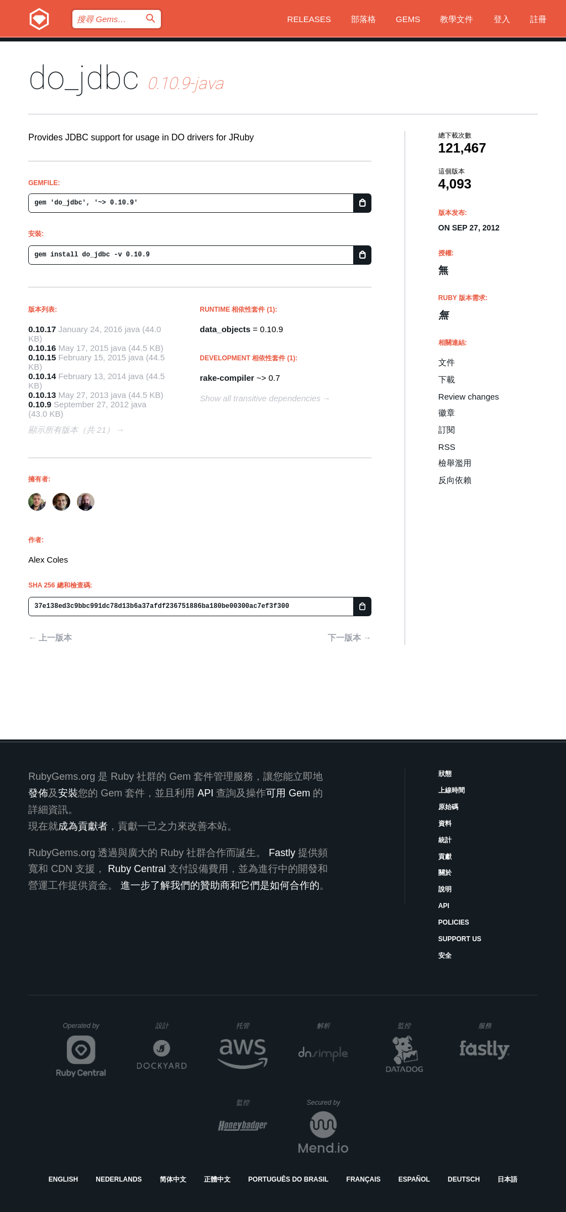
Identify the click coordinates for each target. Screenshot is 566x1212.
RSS (446, 447)
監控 (413, 1025)
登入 (502, 19)
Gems (408, 19)
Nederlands (119, 1179)
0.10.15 (42, 357)
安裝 (68, 793)
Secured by (327, 1102)
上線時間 (451, 790)
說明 (445, 889)
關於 (445, 873)
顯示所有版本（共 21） (71, 429)
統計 (445, 840)
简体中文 (173, 1179)
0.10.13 (42, 395)
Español (414, 1179)
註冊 (538, 19)
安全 (445, 955)
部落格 (363, 19)
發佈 (38, 793)
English (63, 1179)
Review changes (468, 396)
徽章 (446, 412)
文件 (446, 362)
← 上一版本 (50, 637)
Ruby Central (137, 868)
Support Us (459, 939)
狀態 (445, 774)
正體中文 (217, 1179)
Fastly (282, 852)
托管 (250, 1025)
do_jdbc (83, 77)
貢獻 (445, 857)
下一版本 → (349, 637)
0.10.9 (39, 404)
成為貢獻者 (83, 826)
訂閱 (446, 429)
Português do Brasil (288, 1179)
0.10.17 (42, 329)
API (443, 906)
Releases (309, 19)
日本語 (507, 1179)
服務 (493, 1025)
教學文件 (456, 19)
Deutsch (464, 1179)
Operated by (84, 1029)
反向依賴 (454, 480)
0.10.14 (42, 376)
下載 (446, 379)
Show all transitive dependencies (260, 398)
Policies (453, 922)
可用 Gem (288, 793)
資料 (445, 823)
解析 (332, 1025)
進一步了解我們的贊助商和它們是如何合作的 (219, 885)
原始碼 (448, 807)
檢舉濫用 (454, 463)
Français (364, 1179)
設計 (171, 1025)
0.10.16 (42, 348)
